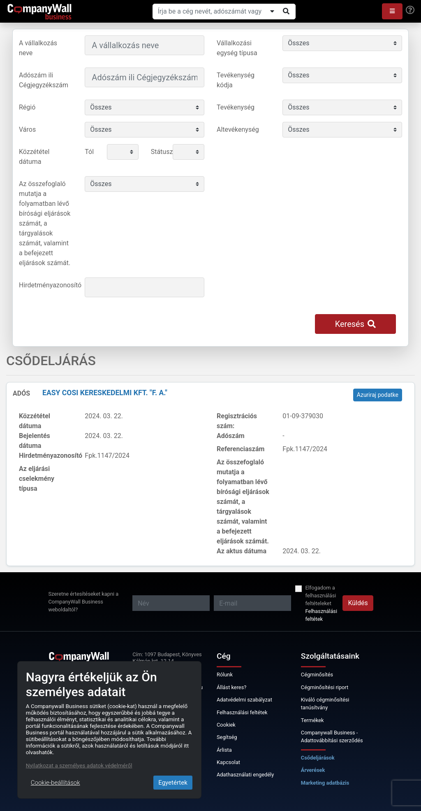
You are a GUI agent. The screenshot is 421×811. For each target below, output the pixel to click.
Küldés (358, 603)
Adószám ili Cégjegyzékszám (43, 80)
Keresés (355, 324)
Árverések (313, 770)
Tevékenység (235, 107)
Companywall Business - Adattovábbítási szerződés (332, 736)
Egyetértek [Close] (172, 782)
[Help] (410, 10)
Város (27, 129)
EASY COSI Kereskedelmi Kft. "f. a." (104, 393)
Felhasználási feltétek (321, 615)
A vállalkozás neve (38, 48)
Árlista (224, 750)
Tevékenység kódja (235, 80)
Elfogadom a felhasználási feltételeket (320, 595)
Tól (89, 152)
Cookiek (226, 725)
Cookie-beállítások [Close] (55, 782)
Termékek (312, 720)
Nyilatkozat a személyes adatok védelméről (79, 765)
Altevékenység (238, 129)
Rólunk (225, 674)
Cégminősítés (317, 674)
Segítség (227, 737)
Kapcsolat (228, 762)
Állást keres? (231, 687)
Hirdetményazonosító (49, 285)
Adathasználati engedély (245, 774)
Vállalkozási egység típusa (237, 48)
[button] (392, 11)
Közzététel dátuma (34, 156)
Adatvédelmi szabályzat (244, 700)
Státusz (159, 152)
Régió (27, 107)
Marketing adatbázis (325, 783)
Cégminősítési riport (324, 687)
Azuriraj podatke (377, 395)
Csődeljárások (318, 758)
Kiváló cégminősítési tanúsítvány (325, 704)
